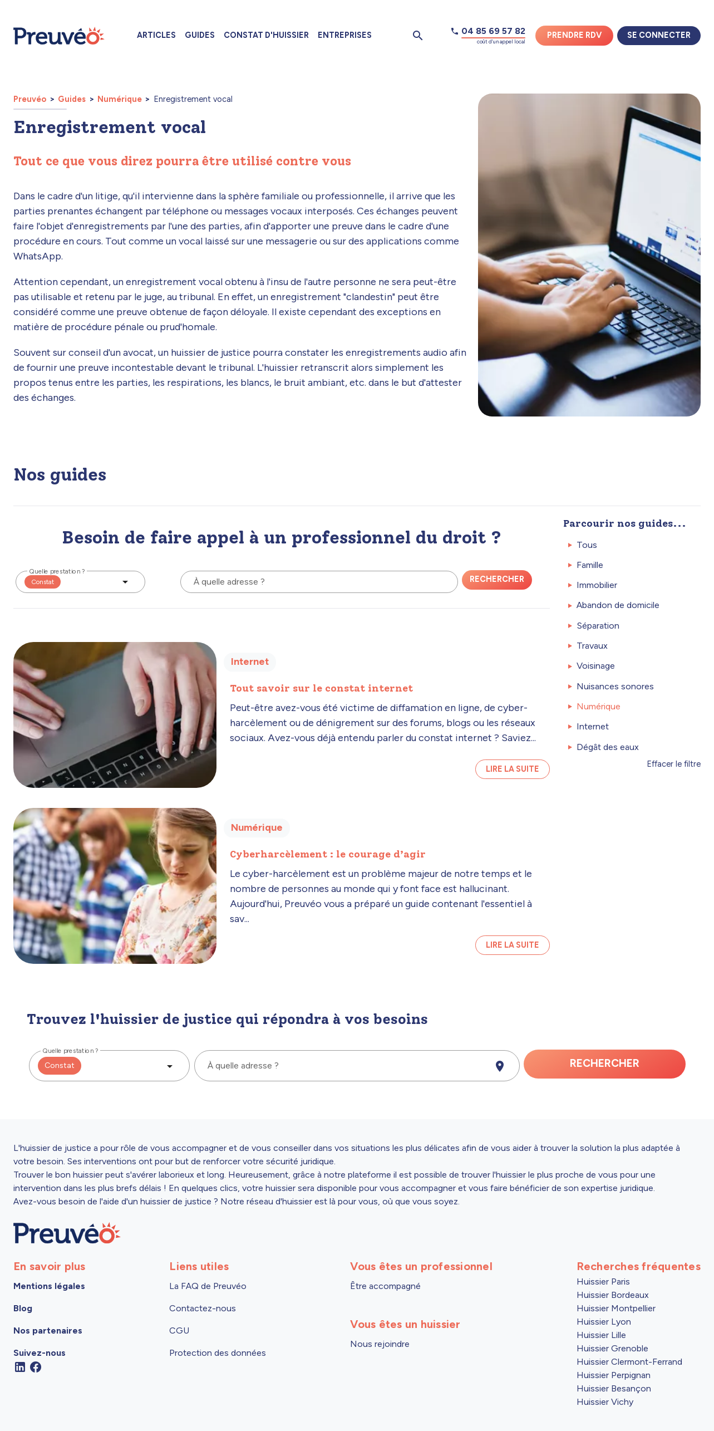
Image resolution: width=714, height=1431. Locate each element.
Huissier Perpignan (614, 1375)
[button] (80, 582)
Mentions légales (49, 1286)
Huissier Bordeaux (613, 1295)
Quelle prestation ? (57, 571)
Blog (22, 1308)
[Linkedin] (20, 1366)
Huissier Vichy (605, 1401)
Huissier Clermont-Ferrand (629, 1361)
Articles (156, 35)
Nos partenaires (47, 1330)
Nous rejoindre (380, 1344)
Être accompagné (385, 1286)
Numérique (120, 99)
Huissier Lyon (604, 1321)
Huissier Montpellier (616, 1308)
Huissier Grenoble (612, 1348)
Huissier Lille (601, 1335)
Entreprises (345, 35)
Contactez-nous (202, 1308)
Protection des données (217, 1352)
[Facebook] (35, 1366)
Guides (200, 35)
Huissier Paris (603, 1281)
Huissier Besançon (614, 1388)
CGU (179, 1330)
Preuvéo (30, 99)
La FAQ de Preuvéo (208, 1286)
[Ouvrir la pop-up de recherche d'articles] (418, 35)
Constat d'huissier (266, 35)
